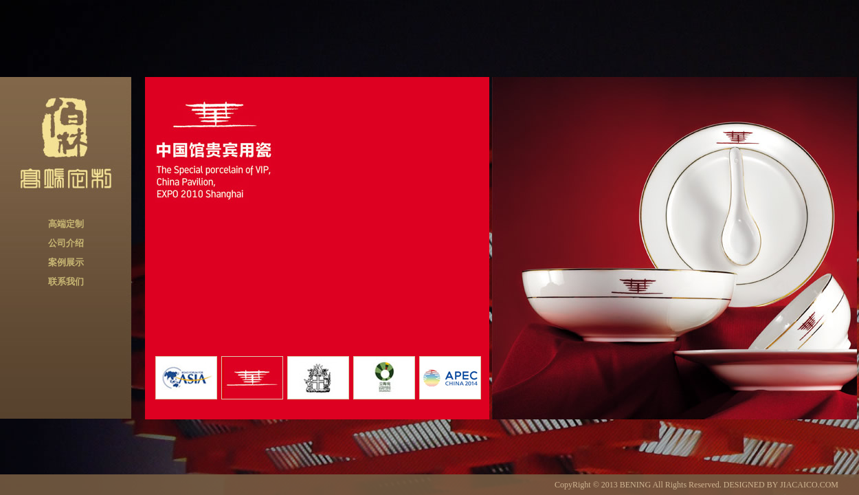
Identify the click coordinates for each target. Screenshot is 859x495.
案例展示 (66, 262)
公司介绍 (66, 243)
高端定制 (66, 224)
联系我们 (66, 281)
